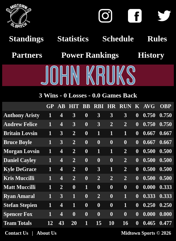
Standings (26, 38)
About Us (46, 233)
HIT (74, 106)
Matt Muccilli (19, 187)
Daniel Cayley (20, 160)
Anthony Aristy (22, 115)
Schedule (118, 38)
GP (50, 106)
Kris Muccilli (19, 178)
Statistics (73, 38)
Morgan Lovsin (22, 151)
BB (86, 106)
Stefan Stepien (20, 205)
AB (61, 106)
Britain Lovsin (20, 133)
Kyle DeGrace (20, 169)
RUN (125, 106)
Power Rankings (90, 54)
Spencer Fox (18, 214)
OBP (165, 106)
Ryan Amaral (19, 196)
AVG (149, 106)
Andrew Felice (20, 124)
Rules (157, 38)
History (151, 54)
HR (111, 106)
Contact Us (16, 233)
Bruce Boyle (18, 142)
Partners (27, 54)
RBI (99, 106)
